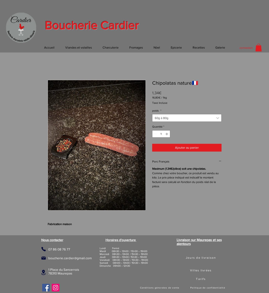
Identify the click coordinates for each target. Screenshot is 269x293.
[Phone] (43, 249)
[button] (258, 47)
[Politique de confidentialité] (208, 287)
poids (156, 110)
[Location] (43, 272)
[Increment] (167, 134)
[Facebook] (46, 287)
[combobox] (187, 118)
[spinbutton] (161, 134)
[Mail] (43, 258)
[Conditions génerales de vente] (160, 287)
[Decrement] (155, 134)
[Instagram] (55, 287)
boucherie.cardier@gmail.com (70, 258)
